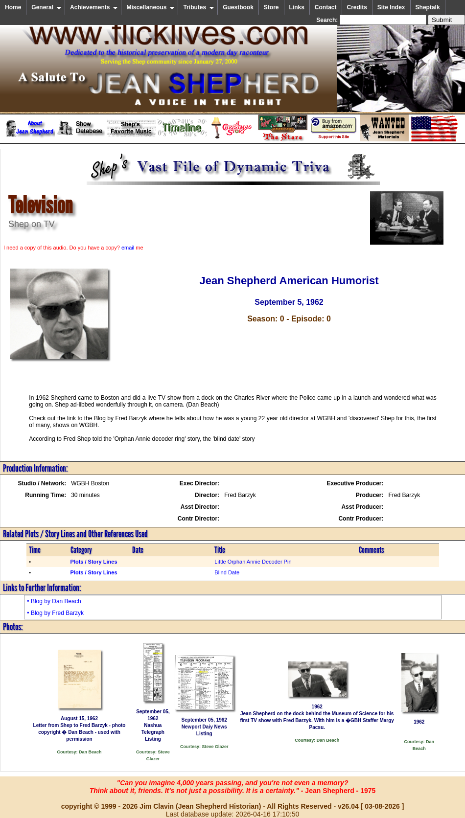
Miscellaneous (150, 7)
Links (296, 7)
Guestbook (238, 7)
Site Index (391, 7)
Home (13, 7)
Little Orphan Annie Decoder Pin (252, 562)
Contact (326, 7)
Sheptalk (428, 7)
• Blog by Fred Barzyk (55, 613)
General (46, 7)
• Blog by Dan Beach (54, 601)
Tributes (198, 7)
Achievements (94, 7)
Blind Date (226, 572)
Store (271, 7)
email (127, 247)
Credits (357, 7)
